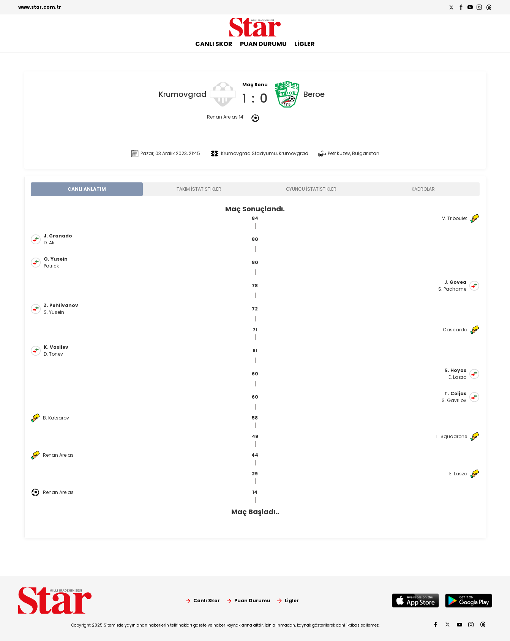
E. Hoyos (455, 370)
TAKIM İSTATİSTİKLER (199, 189)
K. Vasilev (56, 347)
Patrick (51, 266)
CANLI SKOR (213, 44)
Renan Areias (58, 455)
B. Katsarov (56, 418)
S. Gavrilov (454, 400)
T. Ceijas (455, 393)
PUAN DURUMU (263, 44)
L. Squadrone (451, 436)
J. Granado (58, 236)
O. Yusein (56, 259)
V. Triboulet (454, 218)
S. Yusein (54, 312)
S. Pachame (452, 289)
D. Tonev (53, 354)
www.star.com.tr (39, 7)
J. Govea (455, 282)
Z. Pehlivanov (61, 305)
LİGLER (304, 44)
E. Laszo (457, 377)
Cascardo (455, 329)
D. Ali (49, 242)
